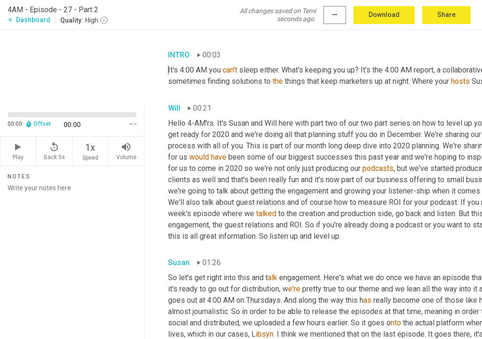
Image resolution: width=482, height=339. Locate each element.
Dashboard (29, 20)
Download (384, 14)
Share (446, 14)
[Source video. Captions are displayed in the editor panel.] (72, 66)
